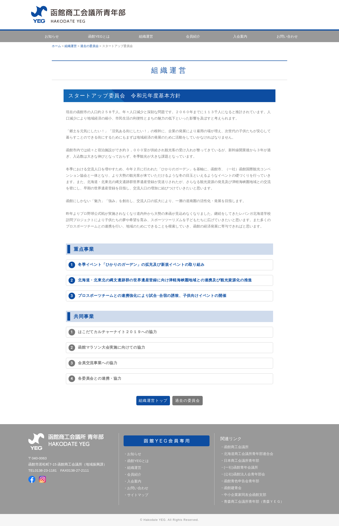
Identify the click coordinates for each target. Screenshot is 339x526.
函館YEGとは (99, 36)
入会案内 (240, 36)
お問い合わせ (287, 36)
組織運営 (146, 36)
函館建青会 (233, 488)
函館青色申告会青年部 (241, 481)
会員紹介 (193, 36)
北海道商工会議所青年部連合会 (248, 454)
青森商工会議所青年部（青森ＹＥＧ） (254, 501)
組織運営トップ (144, 400)
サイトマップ (137, 495)
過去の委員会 (194, 400)
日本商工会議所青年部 (241, 460)
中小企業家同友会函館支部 (245, 495)
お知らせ (52, 36)
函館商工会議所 (236, 447)
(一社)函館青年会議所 (241, 467)
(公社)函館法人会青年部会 (244, 474)
